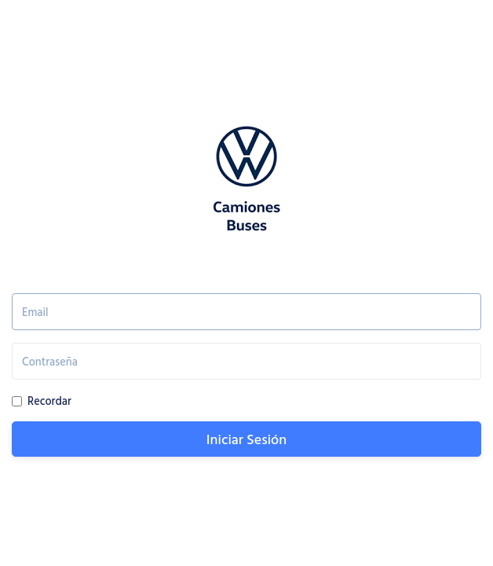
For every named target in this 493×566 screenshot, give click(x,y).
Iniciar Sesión (246, 439)
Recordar (49, 400)
